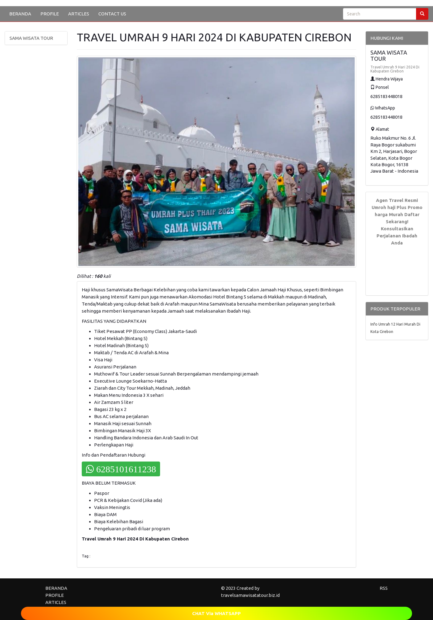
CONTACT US (112, 13)
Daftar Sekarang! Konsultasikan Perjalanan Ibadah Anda (398, 228)
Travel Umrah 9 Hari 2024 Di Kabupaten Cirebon (394, 69)
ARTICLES (78, 13)
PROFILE (49, 13)
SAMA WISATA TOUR (31, 38)
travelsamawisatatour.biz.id (250, 595)
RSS (384, 588)
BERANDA (20, 13)
